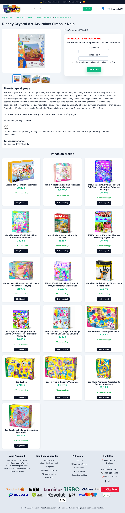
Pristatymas (79, 468)
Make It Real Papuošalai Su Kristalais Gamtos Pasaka (62, 186)
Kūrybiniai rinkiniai (63, 17)
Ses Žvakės (21, 382)
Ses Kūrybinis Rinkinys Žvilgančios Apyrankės (21, 431)
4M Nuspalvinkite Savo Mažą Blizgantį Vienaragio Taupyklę (21, 284)
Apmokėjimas (79, 471)
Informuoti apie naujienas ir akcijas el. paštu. (94, 62)
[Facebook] (105, 481)
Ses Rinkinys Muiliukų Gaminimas (104, 331)
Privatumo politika (49, 474)
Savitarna (79, 460)
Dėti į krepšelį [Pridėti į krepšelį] (21, 203)
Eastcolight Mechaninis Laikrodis (21, 185)
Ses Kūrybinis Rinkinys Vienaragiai (62, 382)
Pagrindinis (7, 17)
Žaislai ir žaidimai (44, 17)
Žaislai (29, 17)
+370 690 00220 (111, 473)
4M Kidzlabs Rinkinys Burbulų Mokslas (62, 236)
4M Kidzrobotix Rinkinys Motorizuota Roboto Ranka (104, 284)
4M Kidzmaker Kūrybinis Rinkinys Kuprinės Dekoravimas (21, 236)
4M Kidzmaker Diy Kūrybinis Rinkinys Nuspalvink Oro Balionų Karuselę (62, 332)
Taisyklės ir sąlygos (49, 470)
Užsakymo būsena (79, 464)
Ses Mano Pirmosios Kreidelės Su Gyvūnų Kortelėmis (104, 383)
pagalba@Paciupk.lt (109, 469)
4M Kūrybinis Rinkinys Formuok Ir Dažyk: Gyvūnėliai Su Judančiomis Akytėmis (21, 333)
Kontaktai (49, 477)
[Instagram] (109, 481)
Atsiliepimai (49, 467)
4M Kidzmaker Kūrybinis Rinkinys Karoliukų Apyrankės (104, 236)
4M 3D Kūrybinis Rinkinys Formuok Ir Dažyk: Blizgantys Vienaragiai (62, 284)
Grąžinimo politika (79, 475)
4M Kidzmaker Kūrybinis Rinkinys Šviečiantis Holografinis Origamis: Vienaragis (104, 187)
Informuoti (94, 69)
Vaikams (19, 17)
